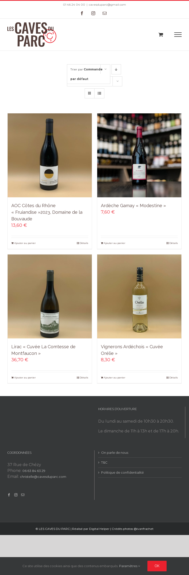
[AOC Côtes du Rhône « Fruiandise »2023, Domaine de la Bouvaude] (50, 155)
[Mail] (22, 494)
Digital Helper (99, 529)
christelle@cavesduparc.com (43, 477)
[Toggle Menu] (178, 34)
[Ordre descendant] (116, 69)
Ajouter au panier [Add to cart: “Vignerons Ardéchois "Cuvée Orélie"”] (114, 377)
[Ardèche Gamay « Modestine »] (139, 155)
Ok (157, 566)
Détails (84, 243)
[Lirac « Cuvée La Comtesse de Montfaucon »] (50, 296)
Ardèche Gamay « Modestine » (133, 205)
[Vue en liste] (99, 93)
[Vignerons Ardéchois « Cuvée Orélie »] (139, 296)
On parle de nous (114, 453)
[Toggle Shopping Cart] (160, 34)
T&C (104, 462)
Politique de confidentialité (122, 472)
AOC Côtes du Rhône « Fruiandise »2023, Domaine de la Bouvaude (46, 212)
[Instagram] (15, 494)
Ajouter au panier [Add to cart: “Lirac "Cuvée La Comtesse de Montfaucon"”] (25, 377)
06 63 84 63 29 (33, 471)
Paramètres (129, 566)
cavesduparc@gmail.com (107, 4)
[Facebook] (9, 494)
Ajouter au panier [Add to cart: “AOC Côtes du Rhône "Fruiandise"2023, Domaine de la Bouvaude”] (25, 243)
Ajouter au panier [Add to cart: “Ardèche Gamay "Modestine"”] (114, 243)
